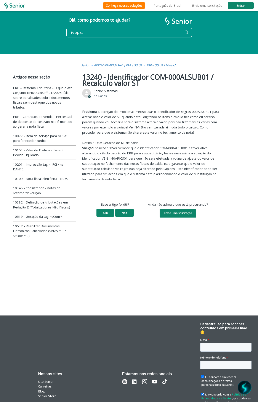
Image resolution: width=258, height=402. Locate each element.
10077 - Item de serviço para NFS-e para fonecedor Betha (40, 138)
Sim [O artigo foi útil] (105, 213)
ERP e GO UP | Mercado (162, 65)
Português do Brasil (167, 5)
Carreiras (45, 386)
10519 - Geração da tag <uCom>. (37, 216)
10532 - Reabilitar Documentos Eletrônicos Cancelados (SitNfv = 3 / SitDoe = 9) (39, 231)
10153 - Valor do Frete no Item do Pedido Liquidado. (38, 152)
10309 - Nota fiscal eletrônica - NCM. (40, 178)
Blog (41, 391)
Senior (85, 65)
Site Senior (46, 381)
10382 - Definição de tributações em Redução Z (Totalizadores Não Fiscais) (41, 204)
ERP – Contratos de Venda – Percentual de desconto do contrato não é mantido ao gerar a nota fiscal (42, 121)
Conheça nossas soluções (124, 5)
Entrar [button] (241, 5)
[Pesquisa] (129, 32)
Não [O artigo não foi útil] (124, 213)
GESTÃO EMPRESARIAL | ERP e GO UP (118, 65)
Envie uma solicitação (207, 5)
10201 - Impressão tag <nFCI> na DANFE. (38, 166)
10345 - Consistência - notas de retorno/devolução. (37, 190)
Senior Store (47, 396)
